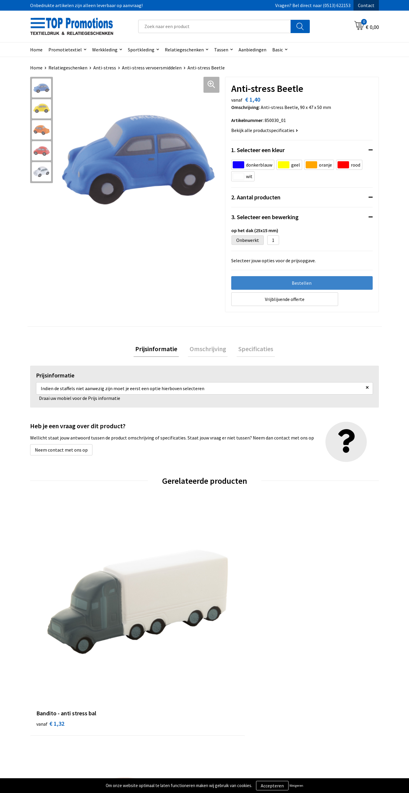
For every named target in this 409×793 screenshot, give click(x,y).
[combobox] (214, 26)
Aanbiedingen (252, 50)
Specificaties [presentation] (252, 350)
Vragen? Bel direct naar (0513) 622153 (313, 5)
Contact (366, 5)
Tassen (221, 50)
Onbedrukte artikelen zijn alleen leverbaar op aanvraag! (86, 5)
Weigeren (296, 785)
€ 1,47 (312, 597)
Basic (277, 50)
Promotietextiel (65, 50)
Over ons (134, 696)
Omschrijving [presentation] (208, 350)
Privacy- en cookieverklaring (240, 705)
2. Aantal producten (256, 197)
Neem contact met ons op (61, 452)
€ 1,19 (137, 597)
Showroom (309, 696)
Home (36, 50)
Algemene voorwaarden (236, 696)
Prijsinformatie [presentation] (160, 350)
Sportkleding (141, 50)
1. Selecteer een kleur (258, 150)
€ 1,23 (225, 606)
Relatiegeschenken (184, 50)
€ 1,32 (50, 597)
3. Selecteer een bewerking (265, 217)
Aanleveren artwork (318, 705)
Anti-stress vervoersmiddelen (152, 68)
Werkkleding (105, 50)
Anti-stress (104, 68)
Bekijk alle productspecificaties (264, 130)
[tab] (160, 350)
